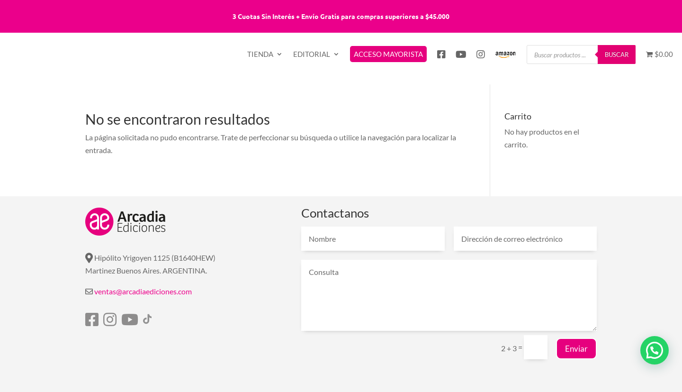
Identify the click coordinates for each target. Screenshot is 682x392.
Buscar (616, 54)
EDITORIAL (311, 54)
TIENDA (260, 54)
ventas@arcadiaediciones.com (143, 291)
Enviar (576, 349)
